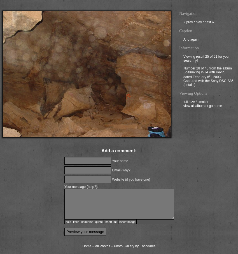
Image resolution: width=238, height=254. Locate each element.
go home (215, 106)
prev (188, 23)
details (189, 85)
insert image (127, 221)
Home (87, 246)
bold (68, 221)
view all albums (194, 106)
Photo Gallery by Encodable (135, 246)
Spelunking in (193, 73)
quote (99, 221)
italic (76, 221)
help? (92, 187)
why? (126, 170)
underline (87, 221)
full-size (189, 102)
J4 (206, 73)
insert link (111, 221)
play (199, 23)
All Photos (102, 246)
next (209, 23)
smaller (203, 102)
